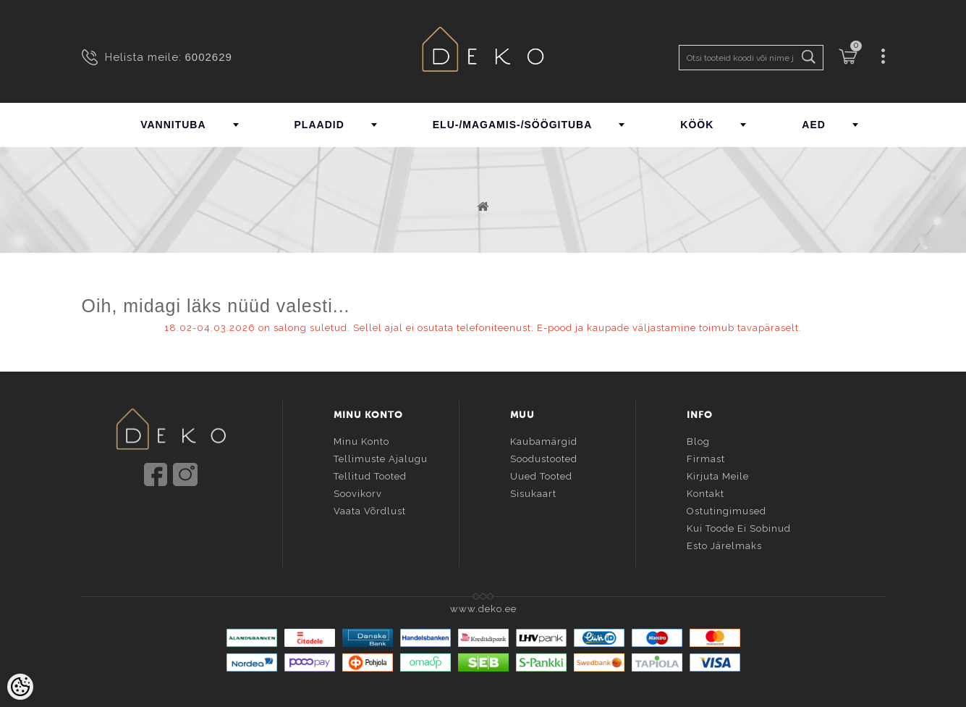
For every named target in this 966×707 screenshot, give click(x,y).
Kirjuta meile (718, 474)
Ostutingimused (726, 508)
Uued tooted (541, 474)
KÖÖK (696, 124)
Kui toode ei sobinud (739, 526)
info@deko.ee (194, 516)
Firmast (706, 456)
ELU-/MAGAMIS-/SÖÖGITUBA (513, 124)
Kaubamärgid (543, 439)
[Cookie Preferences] (20, 687)
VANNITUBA (173, 124)
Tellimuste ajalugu (381, 456)
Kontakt (705, 491)
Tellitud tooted (370, 474)
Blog (698, 439)
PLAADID (319, 124)
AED (814, 124)
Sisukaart (533, 491)
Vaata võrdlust (370, 508)
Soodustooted (543, 456)
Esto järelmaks (724, 543)
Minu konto (361, 439)
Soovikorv (358, 491)
